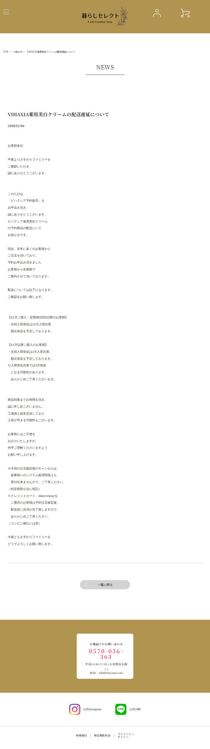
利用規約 (81, 735)
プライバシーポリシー (126, 735)
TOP (5, 51)
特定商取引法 (102, 735)
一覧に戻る (105, 584)
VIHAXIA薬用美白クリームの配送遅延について (51, 51)
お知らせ (17, 51)
